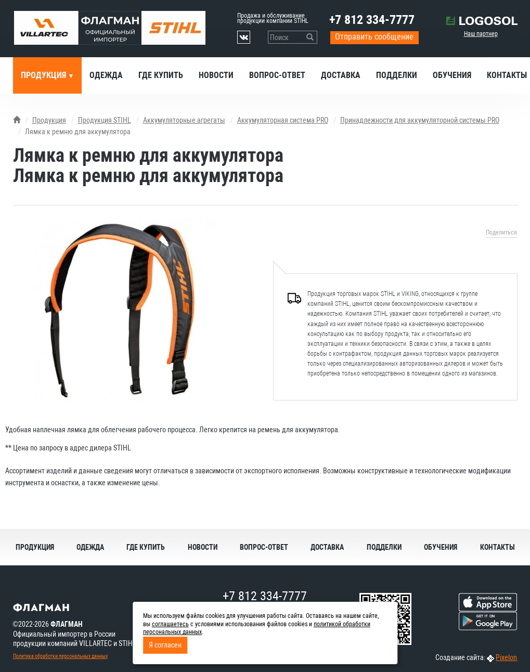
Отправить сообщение (374, 37)
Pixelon (506, 657)
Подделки (396, 75)
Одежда (106, 75)
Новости (216, 75)
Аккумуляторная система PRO (282, 120)
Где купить (160, 75)
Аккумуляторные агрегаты (184, 120)
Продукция (44, 75)
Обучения (452, 75)
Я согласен (165, 645)
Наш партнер (481, 33)
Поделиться (501, 232)
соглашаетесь (170, 624)
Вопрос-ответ (277, 75)
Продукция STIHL (104, 120)
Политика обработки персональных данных (60, 656)
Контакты (497, 547)
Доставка (340, 75)
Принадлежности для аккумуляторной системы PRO (419, 120)
